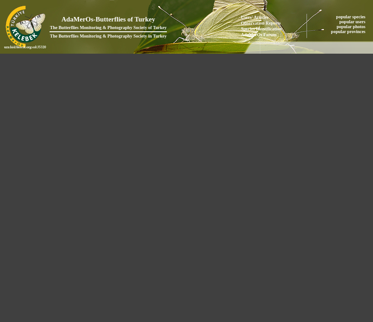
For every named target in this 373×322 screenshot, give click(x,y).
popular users (353, 21)
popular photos (351, 26)
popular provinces (349, 31)
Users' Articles (255, 17)
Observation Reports (261, 23)
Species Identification (261, 28)
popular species (351, 16)
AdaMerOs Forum (259, 34)
